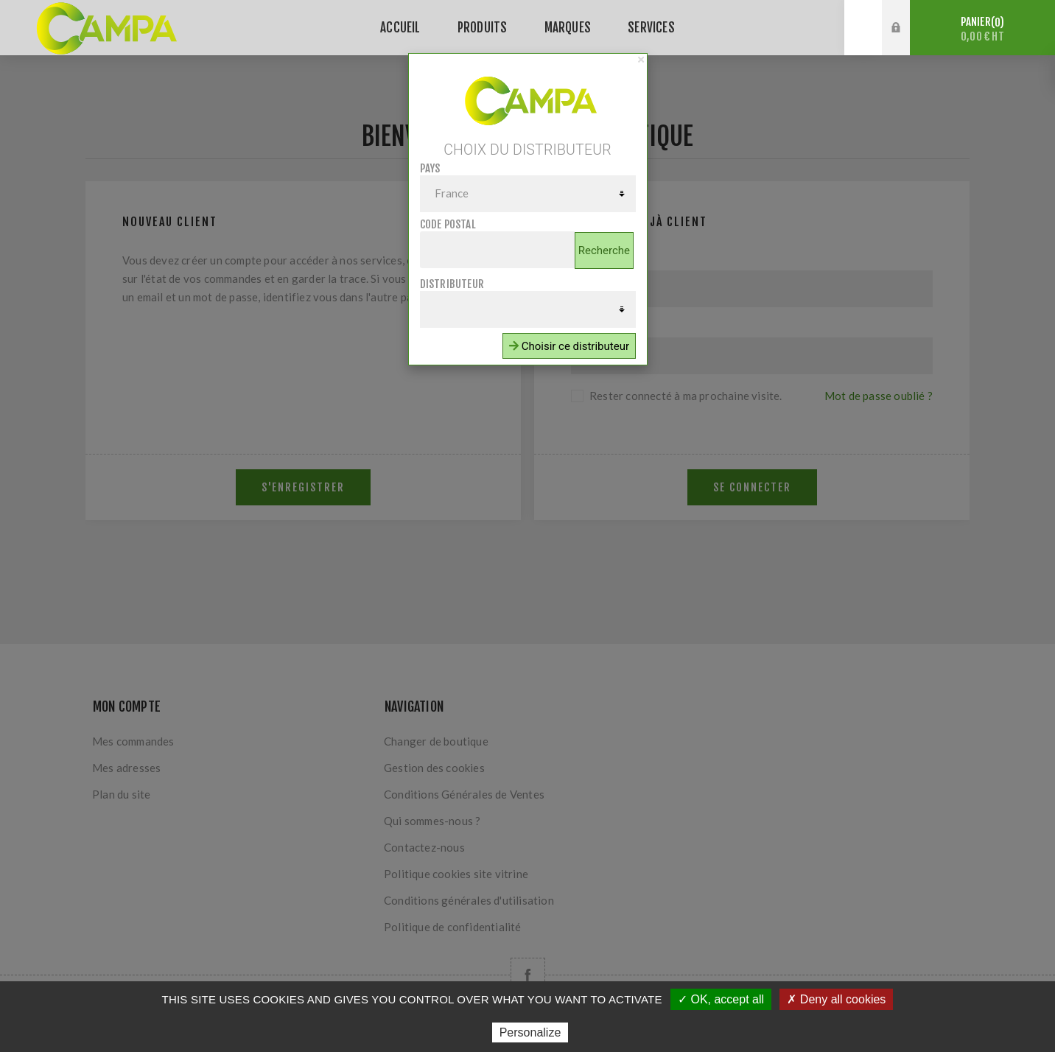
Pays (430, 168)
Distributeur (452, 284)
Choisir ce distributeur (569, 346)
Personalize (530, 1032)
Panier (982, 29)
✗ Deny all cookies (836, 999)
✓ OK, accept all (721, 999)
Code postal (448, 224)
